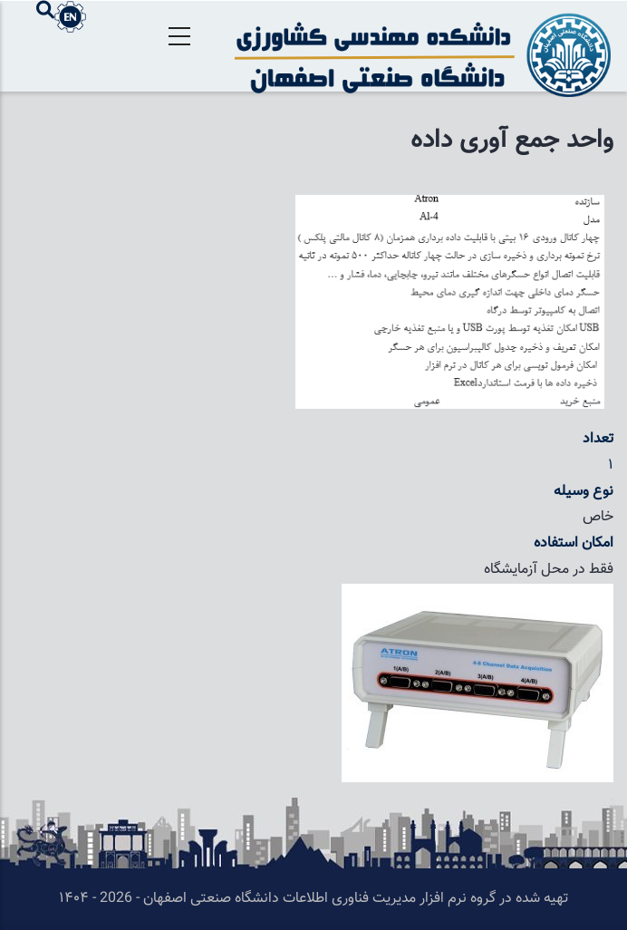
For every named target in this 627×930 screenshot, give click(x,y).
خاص (598, 517)
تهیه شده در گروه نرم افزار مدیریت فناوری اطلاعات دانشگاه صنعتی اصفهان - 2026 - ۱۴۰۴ (313, 898)
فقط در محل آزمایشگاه (548, 569)
